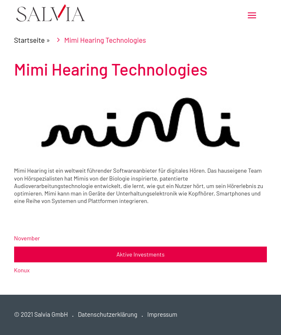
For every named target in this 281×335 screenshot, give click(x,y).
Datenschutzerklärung (107, 314)
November (27, 238)
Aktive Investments (141, 254)
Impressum (162, 314)
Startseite (29, 40)
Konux (22, 270)
